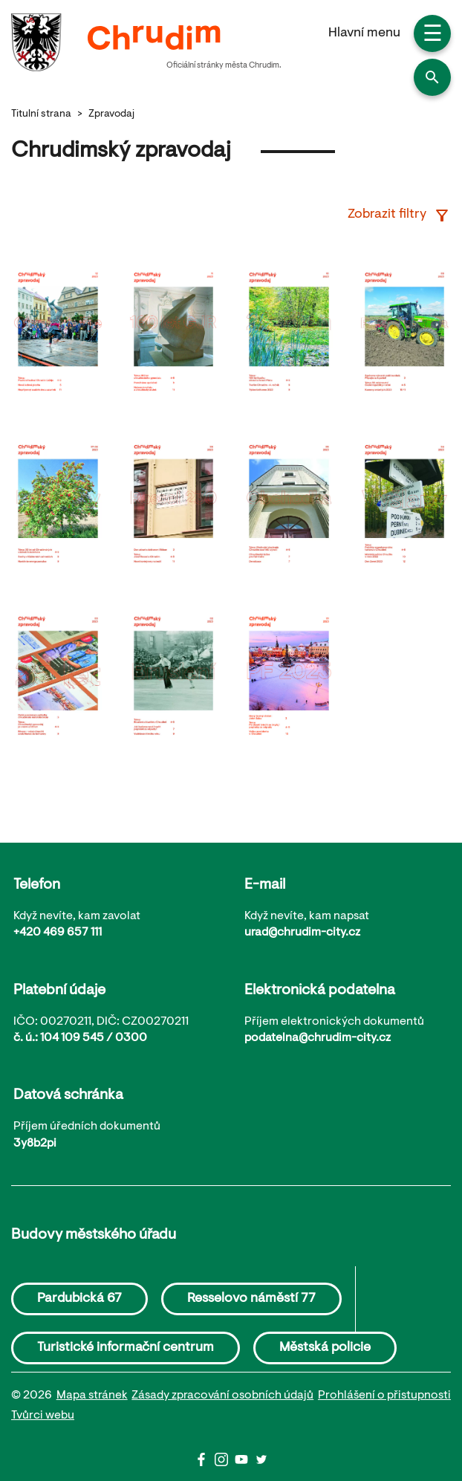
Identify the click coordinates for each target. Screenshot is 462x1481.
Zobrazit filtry (399, 215)
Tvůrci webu (42, 1416)
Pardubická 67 (79, 1299)
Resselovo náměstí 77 (251, 1299)
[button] (432, 77)
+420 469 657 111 (57, 933)
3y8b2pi (34, 1144)
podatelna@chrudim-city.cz (317, 1038)
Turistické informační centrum (125, 1348)
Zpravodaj (111, 114)
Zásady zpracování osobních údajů (222, 1395)
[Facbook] (205, 1463)
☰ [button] (433, 36)
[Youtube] (245, 1463)
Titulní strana (41, 114)
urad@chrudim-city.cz (302, 933)
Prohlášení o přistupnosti (384, 1395)
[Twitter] (261, 1463)
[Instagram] (225, 1463)
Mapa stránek (92, 1395)
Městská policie (325, 1348)
